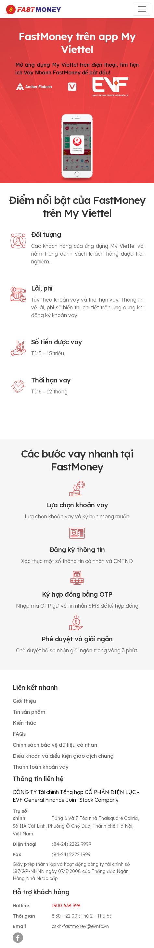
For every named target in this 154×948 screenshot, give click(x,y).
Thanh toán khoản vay (41, 767)
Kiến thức (24, 723)
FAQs (19, 734)
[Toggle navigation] (142, 9)
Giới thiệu (24, 701)
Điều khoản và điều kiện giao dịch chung (63, 756)
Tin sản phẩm (29, 712)
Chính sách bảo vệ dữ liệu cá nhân (55, 745)
